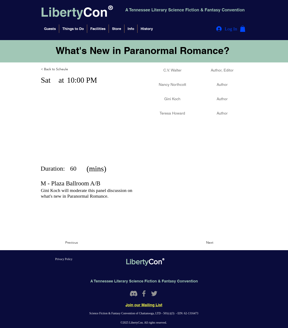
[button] (50, 28)
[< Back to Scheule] (59, 69)
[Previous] (79, 242)
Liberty (62, 12)
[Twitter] (154, 293)
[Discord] (133, 293)
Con (95, 12)
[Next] (202, 242)
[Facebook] (144, 293)
